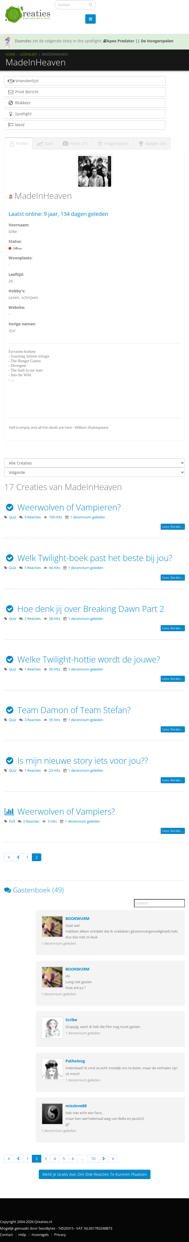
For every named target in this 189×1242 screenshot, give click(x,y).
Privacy (60, 1234)
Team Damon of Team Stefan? (67, 710)
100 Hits (55, 517)
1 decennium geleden (87, 517)
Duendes (23, 40)
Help (22, 1234)
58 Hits (54, 618)
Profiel (18, 143)
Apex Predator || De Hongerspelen (138, 40)
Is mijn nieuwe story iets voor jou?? (76, 760)
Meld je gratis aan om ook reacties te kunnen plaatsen (94, 1174)
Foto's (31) (75, 143)
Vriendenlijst (23, 80)
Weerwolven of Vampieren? (62, 507)
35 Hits (54, 720)
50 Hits (54, 669)
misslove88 (76, 1105)
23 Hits (54, 770)
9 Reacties (32, 517)
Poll (12, 821)
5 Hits (52, 821)
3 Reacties (32, 720)
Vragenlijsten (113, 143)
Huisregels (40, 1234)
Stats (45, 143)
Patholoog (75, 1061)
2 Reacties (32, 618)
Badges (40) (152, 143)
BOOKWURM (77, 918)
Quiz (12, 517)
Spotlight (19, 113)
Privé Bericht (23, 91)
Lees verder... (172, 526)
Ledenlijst (28, 54)
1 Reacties (32, 669)
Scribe (71, 1019)
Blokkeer (19, 102)
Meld (15, 124)
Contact (6, 1234)
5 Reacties (32, 567)
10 (93, 1158)
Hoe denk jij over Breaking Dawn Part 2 (84, 608)
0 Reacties (31, 821)
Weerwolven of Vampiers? (59, 811)
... (82, 1158)
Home (10, 54)
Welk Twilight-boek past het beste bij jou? (88, 558)
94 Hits (54, 567)
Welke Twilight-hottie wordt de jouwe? (82, 659)
